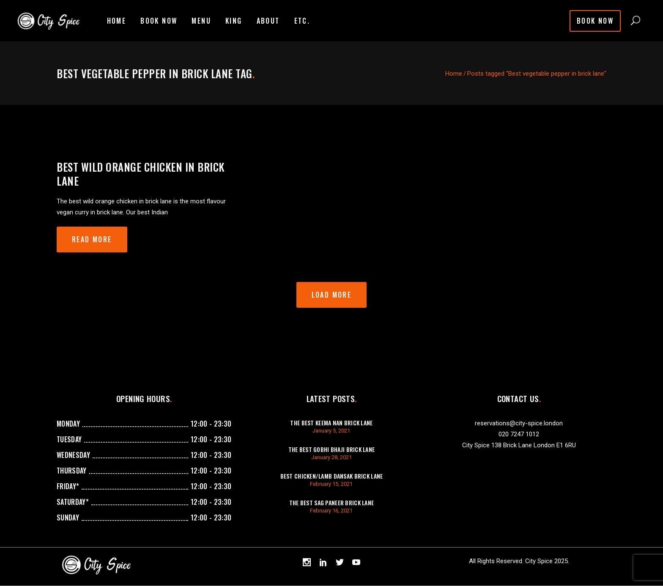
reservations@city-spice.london (519, 423)
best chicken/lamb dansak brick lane (331, 475)
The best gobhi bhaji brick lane (331, 449)
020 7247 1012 (519, 434)
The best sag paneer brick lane (331, 502)
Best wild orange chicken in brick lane (141, 174)
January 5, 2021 (331, 430)
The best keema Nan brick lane (331, 422)
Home (453, 73)
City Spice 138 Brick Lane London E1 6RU (519, 445)
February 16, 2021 (331, 510)
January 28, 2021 (331, 457)
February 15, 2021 (331, 484)
